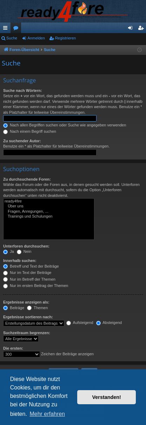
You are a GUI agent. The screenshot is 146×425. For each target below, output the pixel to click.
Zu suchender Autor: (22, 141)
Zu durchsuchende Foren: (27, 179)
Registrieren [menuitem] (142, 29)
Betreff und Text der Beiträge (31, 266)
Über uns (49, 206)
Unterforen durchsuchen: (26, 246)
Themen (37, 308)
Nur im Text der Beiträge (27, 272)
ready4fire (49, 201)
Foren (17, 29)
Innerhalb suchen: (19, 260)
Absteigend (109, 322)
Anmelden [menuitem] (131, 29)
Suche (11, 38)
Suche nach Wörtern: (22, 90)
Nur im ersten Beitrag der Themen (35, 285)
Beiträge (13, 308)
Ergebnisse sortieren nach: (28, 317)
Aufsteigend (79, 322)
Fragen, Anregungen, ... (49, 211)
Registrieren (65, 38)
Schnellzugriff (7, 29)
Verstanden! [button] (106, 397)
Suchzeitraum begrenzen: (26, 333)
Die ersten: (13, 348)
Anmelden (36, 38)
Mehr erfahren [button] (47, 414)
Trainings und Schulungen (49, 216)
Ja (8, 251)
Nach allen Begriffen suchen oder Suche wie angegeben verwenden (64, 125)
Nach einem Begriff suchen (29, 131)
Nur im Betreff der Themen (29, 279)
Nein (24, 251)
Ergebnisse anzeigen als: (26, 302)
